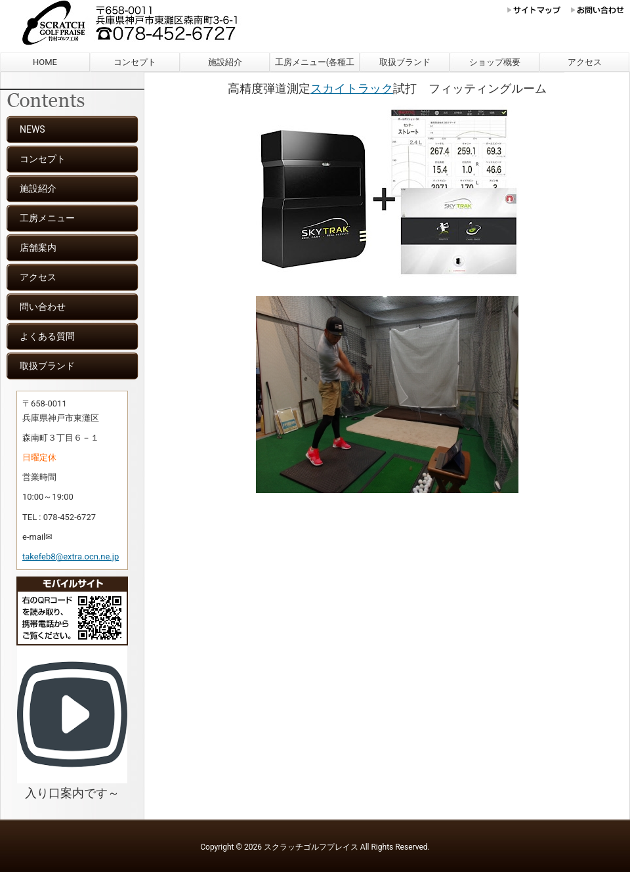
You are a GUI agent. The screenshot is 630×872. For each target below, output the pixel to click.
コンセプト (135, 62)
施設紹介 (225, 62)
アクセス (585, 62)
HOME (45, 62)
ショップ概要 (494, 62)
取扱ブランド (404, 62)
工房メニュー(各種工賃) (314, 64)
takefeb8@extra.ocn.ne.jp (70, 556)
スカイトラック (351, 88)
